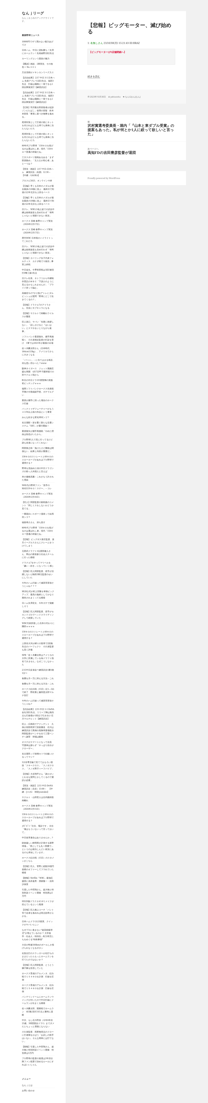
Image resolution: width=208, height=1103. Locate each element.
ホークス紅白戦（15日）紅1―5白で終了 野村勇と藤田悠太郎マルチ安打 (38, 692)
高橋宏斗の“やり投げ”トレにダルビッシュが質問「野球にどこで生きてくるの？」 (38, 296)
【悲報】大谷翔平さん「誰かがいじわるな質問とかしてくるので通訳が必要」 (38, 777)
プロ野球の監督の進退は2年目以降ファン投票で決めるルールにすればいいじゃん (38, 1061)
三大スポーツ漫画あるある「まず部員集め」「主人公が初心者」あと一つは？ (38, 160)
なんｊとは (27, 1085)
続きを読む (94, 76)
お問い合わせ (28, 1090)
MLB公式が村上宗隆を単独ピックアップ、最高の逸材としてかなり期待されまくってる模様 (38, 594)
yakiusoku (115, 96)
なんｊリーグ (33, 13)
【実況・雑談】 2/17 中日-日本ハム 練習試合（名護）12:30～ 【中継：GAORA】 (37, 172)
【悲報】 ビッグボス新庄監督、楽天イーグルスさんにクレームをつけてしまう (38, 542)
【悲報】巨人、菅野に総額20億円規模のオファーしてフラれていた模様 (38, 869)
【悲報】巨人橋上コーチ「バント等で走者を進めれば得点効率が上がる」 (38, 913)
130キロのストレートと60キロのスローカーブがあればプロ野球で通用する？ (38, 459)
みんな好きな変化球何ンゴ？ (35, 417)
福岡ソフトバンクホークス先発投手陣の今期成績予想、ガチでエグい (38, 391)
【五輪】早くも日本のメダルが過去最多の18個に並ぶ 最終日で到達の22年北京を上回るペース (38, 189)
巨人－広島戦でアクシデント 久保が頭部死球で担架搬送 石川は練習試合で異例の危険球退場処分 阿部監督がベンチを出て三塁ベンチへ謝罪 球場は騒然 (39, 730)
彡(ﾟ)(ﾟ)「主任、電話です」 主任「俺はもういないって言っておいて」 (38, 829)
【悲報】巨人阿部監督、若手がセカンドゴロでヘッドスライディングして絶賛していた (38, 614)
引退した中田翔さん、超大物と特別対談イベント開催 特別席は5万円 (38, 892)
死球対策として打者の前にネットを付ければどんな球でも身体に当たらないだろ (38, 125)
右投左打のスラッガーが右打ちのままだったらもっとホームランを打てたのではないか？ (38, 956)
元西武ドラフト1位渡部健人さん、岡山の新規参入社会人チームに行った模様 (38, 554)
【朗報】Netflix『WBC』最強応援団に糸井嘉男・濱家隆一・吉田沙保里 (38, 881)
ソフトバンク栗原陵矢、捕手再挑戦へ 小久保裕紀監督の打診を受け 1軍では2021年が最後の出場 (38, 339)
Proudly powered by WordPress (104, 178)
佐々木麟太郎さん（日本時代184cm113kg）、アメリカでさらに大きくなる (38, 351)
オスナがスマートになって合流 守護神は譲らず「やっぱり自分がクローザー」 (38, 745)
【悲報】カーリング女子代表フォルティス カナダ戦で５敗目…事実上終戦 (38, 261)
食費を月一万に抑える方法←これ (38, 678)
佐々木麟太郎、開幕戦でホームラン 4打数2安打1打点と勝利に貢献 (38, 1011)
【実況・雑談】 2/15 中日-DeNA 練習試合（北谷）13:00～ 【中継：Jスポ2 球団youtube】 (38, 788)
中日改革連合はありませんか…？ (37, 837)
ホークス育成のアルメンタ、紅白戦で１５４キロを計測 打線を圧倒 (38, 976)
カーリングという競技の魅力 (35, 58)
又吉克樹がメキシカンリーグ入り (38, 72)
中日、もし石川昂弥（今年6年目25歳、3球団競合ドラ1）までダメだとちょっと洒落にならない (38, 1023)
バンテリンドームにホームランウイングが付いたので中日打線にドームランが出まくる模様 (38, 1000)
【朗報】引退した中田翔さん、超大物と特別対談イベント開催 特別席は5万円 (38, 1049)
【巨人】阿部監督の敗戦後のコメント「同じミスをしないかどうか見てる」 (38, 505)
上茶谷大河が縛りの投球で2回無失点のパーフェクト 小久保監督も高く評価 (38, 646)
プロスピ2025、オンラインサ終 (37, 180)
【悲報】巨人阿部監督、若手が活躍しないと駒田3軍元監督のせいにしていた (38, 574)
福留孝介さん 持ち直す (33, 522)
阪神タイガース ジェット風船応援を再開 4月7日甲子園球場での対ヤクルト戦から (38, 371)
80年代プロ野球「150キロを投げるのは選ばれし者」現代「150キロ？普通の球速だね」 (37, 148)
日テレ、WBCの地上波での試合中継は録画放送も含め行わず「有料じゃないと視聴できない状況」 (38, 212)
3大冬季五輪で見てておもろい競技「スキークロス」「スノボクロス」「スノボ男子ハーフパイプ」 (38, 765)
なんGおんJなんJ (132, 96)
